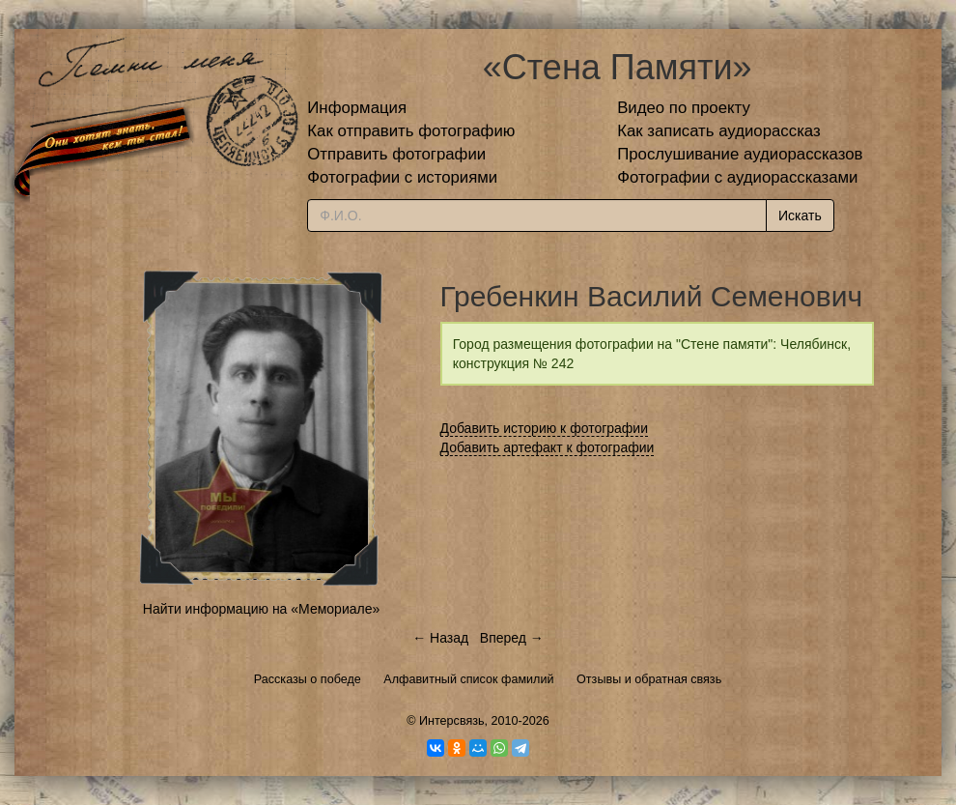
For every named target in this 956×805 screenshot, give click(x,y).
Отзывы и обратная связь (648, 679)
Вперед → (512, 638)
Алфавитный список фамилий (468, 679)
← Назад (440, 638)
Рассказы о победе (307, 679)
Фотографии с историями (402, 177)
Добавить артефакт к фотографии (547, 447)
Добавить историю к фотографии (544, 428)
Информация (357, 108)
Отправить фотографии (396, 154)
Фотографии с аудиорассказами (737, 177)
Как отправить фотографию (411, 131)
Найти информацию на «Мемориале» (261, 609)
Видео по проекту (683, 108)
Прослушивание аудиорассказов (739, 154)
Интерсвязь (452, 721)
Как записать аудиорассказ (719, 131)
